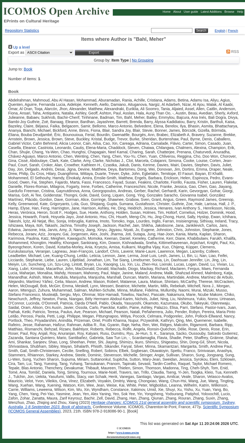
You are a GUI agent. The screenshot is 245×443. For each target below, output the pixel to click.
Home (167, 11)
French (233, 31)
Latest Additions (211, 11)
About (177, 11)
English (220, 31)
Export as (16, 52)
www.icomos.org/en (128, 432)
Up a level (19, 47)
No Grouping (142, 60)
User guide (191, 11)
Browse (229, 11)
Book (28, 69)
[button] (94, 52)
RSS (231, 51)
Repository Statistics (22, 30)
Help (240, 11)
